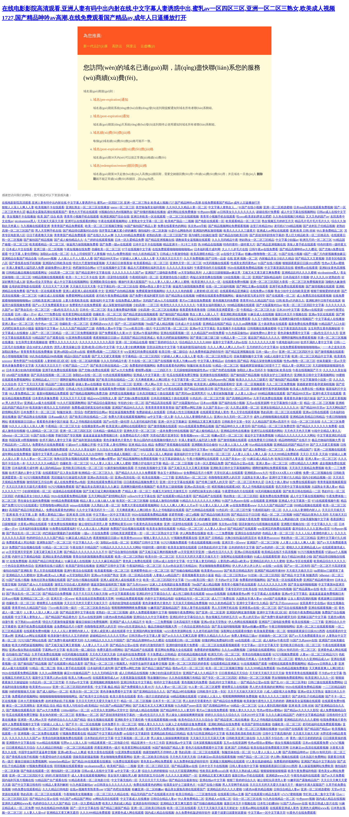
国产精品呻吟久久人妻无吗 (232, 426)
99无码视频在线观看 (216, 263)
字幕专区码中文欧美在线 (241, 589)
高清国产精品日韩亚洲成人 (138, 337)
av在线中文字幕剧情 (137, 733)
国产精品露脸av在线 (306, 589)
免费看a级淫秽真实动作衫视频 (91, 407)
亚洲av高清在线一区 (100, 477)
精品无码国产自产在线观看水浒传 (152, 794)
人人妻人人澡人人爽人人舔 (249, 454)
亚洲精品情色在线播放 (235, 431)
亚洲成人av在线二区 (218, 798)
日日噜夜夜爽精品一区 (141, 389)
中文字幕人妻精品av (210, 361)
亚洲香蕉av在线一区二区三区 (258, 607)
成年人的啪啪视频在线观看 (271, 416)
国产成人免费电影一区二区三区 (263, 449)
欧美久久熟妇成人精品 (244, 771)
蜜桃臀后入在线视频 (50, 603)
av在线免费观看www (243, 505)
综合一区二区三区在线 (305, 421)
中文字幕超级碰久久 (172, 458)
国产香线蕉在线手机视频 (25, 263)
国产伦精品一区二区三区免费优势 (273, 426)
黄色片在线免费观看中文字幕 (204, 747)
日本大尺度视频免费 (31, 701)
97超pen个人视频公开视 (81, 444)
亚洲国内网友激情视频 (207, 230)
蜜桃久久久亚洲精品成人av (303, 547)
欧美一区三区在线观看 (93, 519)
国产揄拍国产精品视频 (38, 240)
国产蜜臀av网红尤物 (188, 407)
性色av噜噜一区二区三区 (299, 361)
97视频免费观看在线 (184, 538)
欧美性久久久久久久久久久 (177, 305)
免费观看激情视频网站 (150, 291)
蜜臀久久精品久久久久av (214, 635)
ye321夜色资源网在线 (173, 589)
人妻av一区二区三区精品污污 (318, 654)
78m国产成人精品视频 (159, 323)
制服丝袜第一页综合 (70, 412)
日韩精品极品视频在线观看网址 (26, 272)
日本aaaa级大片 (58, 416)
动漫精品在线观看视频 (67, 491)
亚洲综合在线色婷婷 (248, 533)
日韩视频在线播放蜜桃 (261, 328)
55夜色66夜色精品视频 (117, 617)
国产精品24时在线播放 (181, 691)
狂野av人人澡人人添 (74, 742)
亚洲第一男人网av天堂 (147, 384)
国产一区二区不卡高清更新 (328, 565)
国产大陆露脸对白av (269, 305)
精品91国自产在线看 (77, 356)
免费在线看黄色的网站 (172, 226)
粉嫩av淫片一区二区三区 (227, 435)
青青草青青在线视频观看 (301, 673)
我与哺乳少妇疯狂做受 (203, 235)
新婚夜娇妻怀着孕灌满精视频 (316, 384)
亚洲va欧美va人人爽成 (51, 575)
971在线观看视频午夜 (325, 500)
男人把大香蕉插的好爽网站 (266, 687)
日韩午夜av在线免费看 (263, 249)
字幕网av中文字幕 (53, 649)
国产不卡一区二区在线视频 (83, 724)
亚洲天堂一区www (234, 542)
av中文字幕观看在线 (122, 593)
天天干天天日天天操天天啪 (90, 593)
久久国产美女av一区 (216, 407)
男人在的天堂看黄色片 (197, 701)
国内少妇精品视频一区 (316, 477)
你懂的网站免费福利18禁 (218, 640)
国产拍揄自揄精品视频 (185, 570)
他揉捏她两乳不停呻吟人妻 (160, 752)
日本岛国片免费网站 (313, 757)
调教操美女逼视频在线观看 (192, 240)
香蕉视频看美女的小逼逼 (198, 575)
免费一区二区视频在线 (317, 473)
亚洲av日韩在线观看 (316, 412)
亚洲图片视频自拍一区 (295, 524)
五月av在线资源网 (257, 403)
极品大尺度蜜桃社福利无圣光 (146, 267)
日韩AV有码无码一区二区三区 (297, 649)
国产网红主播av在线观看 (252, 286)
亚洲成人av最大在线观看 (40, 403)
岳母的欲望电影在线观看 (25, 286)
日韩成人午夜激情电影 (174, 254)
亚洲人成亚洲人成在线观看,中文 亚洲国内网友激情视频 (127, 631)
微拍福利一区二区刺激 (152, 230)
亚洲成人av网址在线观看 (272, 230)
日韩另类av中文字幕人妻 (145, 635)
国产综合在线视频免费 (292, 607)
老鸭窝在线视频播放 (122, 393)
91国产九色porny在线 (235, 500)
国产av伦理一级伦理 (116, 421)
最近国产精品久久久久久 (264, 337)
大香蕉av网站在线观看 (32, 524)
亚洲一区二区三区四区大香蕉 (269, 281)
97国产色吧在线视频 (223, 370)
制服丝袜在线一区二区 (236, 752)
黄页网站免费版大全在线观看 (174, 649)
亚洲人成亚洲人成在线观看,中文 (83, 291)
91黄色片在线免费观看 (301, 812)
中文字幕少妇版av (287, 240)
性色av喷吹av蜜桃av (270, 710)
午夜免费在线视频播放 (62, 524)
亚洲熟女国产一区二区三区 (54, 542)
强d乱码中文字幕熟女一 (224, 682)
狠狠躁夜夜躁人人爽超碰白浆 (280, 519)
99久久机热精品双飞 (146, 254)
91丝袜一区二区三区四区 (264, 575)
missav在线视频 (80, 505)
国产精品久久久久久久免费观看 (136, 473)
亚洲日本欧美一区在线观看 (148, 216)
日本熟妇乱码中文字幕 (212, 547)
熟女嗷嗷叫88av (157, 677)
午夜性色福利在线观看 (305, 775)
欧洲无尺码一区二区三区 (316, 240)
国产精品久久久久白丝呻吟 (85, 454)
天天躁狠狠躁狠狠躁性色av (191, 370)
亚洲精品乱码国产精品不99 (291, 444)
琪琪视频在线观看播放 (68, 766)
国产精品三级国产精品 (156, 668)
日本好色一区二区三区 (216, 454)
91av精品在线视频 (260, 444)
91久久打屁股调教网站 (71, 403)
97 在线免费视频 (16, 561)
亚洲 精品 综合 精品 (141, 444)
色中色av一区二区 (46, 323)
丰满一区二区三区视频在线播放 (257, 729)
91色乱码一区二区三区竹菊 (207, 398)
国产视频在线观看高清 (20, 710)
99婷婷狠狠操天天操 (22, 691)
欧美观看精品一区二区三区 (243, 221)
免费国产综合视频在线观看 (127, 528)
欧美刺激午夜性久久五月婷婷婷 (49, 407)
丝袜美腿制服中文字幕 (248, 356)
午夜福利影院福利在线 (191, 347)
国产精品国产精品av (317, 729)
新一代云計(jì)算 (95, 46)
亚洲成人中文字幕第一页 (149, 375)
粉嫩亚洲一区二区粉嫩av (148, 789)
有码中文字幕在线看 (167, 682)
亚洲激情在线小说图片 (174, 277)
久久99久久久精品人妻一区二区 (186, 207)
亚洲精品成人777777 (45, 379)
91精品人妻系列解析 (55, 784)
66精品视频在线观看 (183, 696)
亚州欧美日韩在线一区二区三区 (83, 468)
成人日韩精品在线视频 (133, 673)
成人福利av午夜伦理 (44, 589)
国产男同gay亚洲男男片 (190, 393)
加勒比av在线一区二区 (54, 254)
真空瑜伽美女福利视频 (150, 207)
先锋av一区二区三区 (105, 589)
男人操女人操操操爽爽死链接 (185, 715)
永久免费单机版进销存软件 (206, 351)
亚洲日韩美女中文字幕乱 (136, 682)
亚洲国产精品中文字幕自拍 (318, 761)
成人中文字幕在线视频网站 (298, 212)
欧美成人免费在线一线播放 (307, 389)
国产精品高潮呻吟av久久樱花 (298, 249)
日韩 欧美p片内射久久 (290, 300)
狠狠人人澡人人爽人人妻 (18, 207)
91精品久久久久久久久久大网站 (295, 435)
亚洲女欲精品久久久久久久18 (280, 407)
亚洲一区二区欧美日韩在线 (151, 757)
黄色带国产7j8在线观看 (28, 361)
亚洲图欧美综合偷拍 (103, 281)
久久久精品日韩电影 (49, 747)
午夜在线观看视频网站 (112, 221)
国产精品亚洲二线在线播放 (231, 719)
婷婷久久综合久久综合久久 (222, 715)
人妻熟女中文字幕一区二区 (145, 221)
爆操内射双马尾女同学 (250, 295)
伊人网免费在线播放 (193, 533)
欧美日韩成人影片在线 (323, 803)
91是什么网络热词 (180, 230)
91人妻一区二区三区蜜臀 (205, 687)
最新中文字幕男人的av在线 (230, 342)
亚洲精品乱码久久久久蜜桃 (299, 272)
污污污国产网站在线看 (32, 640)
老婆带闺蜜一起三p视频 (184, 514)
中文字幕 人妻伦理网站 (24, 254)
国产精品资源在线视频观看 (140, 314)
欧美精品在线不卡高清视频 (279, 552)
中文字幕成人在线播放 (329, 319)
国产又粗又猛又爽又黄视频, (63, 645)
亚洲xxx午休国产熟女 (105, 575)
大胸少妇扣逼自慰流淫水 (241, 538)
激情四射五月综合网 (39, 482)
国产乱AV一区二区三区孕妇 (289, 682)
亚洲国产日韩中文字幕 (144, 542)
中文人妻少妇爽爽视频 (130, 347)
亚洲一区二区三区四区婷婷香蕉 (188, 663)
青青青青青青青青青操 (159, 407)
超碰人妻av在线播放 (89, 384)
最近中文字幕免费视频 (259, 435)
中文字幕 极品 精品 (107, 687)
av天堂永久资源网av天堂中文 (109, 710)
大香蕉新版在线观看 (133, 677)
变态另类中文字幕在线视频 (292, 486)
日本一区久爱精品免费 (129, 240)
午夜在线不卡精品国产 (84, 547)
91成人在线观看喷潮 (267, 556)
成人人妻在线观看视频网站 (88, 775)
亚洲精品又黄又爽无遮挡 (204, 421)
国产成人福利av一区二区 (52, 691)
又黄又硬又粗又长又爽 (47, 552)
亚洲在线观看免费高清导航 (104, 482)
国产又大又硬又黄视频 (106, 356)
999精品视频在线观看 (241, 305)
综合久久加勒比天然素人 (241, 659)
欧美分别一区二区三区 (117, 384)
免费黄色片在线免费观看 (85, 305)
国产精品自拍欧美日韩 (233, 235)
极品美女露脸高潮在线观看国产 (46, 212)
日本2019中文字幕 (288, 309)
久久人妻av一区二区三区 (36, 458)
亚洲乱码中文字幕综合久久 (153, 593)
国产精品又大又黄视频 (309, 258)
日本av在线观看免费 (315, 742)
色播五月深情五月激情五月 (169, 491)
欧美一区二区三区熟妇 (129, 556)
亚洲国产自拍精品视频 (120, 291)
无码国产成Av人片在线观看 (160, 300)
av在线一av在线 (273, 565)
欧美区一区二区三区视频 (132, 500)
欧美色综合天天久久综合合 (195, 719)
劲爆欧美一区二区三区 (106, 249)
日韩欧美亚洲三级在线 (46, 300)
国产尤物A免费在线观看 (94, 370)
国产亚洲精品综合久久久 (149, 691)
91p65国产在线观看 (290, 729)
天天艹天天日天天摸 (31, 384)
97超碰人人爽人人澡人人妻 (137, 258)
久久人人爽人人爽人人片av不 (226, 347)
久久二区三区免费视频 (178, 384)
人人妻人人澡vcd (245, 393)
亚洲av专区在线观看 (321, 314)
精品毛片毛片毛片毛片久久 (312, 221)
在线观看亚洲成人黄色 (214, 412)
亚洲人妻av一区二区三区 (18, 323)
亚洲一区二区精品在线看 (132, 342)
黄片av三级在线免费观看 (195, 300)
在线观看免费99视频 (235, 281)
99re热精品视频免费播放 (292, 668)
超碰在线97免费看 (267, 212)
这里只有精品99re (261, 226)
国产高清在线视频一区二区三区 (51, 375)
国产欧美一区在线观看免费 (43, 291)
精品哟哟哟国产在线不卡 (294, 440)
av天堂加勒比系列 (189, 272)
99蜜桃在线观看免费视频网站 (215, 295)
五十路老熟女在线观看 (272, 323)
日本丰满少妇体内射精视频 (23, 370)
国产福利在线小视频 (232, 403)
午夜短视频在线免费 (77, 249)
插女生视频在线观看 (100, 719)
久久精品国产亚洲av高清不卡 (271, 421)
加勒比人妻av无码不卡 (251, 370)
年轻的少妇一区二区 (131, 403)
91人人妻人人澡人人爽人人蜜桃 (169, 281)
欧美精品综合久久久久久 (330, 561)
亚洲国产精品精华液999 (269, 570)
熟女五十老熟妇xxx (170, 473)
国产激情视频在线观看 (320, 286)
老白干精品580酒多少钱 (296, 556)
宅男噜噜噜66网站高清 (54, 505)
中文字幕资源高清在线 (278, 267)
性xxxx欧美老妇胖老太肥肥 (253, 216)
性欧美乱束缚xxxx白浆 (214, 771)
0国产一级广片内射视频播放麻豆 (324, 254)
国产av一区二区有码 (297, 565)
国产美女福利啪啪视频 (302, 584)
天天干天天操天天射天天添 (245, 691)
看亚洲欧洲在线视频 (233, 314)
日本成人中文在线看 (19, 249)
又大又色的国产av (317, 216)
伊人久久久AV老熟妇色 (325, 277)
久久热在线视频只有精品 (289, 216)
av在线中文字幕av (232, 254)
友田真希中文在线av (313, 603)
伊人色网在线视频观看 (242, 622)
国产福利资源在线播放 (87, 440)
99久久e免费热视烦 (119, 254)
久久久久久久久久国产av (128, 272)
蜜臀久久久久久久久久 (63, 342)
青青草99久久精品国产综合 (257, 300)
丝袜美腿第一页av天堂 (331, 361)
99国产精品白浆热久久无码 (310, 514)
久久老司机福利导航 (143, 421)
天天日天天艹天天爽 (55, 286)
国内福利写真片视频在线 (18, 780)
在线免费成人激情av (128, 300)
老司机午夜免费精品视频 (112, 295)
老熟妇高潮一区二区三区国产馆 (166, 235)
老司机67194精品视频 (288, 226)
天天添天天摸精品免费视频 (306, 468)
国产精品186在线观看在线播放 (92, 761)
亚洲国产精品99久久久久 (128, 407)
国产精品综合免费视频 (56, 593)
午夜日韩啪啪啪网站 (282, 626)
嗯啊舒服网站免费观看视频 (298, 337)
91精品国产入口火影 (332, 323)
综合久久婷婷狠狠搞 (155, 771)
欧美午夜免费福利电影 (302, 771)
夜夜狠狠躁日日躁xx (106, 337)
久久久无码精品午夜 (225, 240)
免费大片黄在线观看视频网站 (127, 416)
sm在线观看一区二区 (248, 640)
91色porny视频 (207, 212)
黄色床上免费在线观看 (137, 561)
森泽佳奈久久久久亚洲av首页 (311, 528)
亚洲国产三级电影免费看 (161, 272)
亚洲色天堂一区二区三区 (186, 263)
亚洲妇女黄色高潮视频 (56, 556)
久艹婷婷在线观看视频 (98, 240)
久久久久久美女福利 (180, 267)
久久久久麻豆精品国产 (106, 561)
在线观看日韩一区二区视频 (182, 640)
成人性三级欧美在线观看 (189, 593)
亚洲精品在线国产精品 (217, 323)
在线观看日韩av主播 (231, 794)
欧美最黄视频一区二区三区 (112, 570)
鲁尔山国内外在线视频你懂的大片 (155, 440)
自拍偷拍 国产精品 (237, 361)
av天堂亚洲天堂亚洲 (19, 552)
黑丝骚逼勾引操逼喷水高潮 (68, 477)
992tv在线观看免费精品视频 (245, 267)
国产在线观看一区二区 (280, 295)
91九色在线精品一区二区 (279, 798)
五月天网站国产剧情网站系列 (107, 496)
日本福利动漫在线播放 (33, 528)
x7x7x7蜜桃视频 (291, 794)
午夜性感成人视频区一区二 (122, 454)
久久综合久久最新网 (110, 449)
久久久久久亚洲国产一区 (181, 775)
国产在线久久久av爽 (100, 235)
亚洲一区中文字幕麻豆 (172, 421)
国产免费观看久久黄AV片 (115, 333)
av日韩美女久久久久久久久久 (236, 212)
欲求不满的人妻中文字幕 (317, 342)
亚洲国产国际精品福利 (266, 277)
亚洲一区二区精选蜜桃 (277, 207)
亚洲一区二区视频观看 (250, 384)
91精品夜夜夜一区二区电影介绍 (109, 742)
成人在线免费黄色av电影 (70, 482)
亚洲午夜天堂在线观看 (326, 393)
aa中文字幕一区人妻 (160, 416)
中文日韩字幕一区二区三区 (170, 328)
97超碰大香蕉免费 (248, 519)
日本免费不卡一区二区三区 (38, 412)
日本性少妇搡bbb (268, 803)
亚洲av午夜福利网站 (146, 333)
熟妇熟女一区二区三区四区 (240, 496)
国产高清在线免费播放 (104, 659)
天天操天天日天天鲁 (83, 286)
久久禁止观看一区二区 (244, 407)
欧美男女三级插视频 (170, 486)
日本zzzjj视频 (208, 403)
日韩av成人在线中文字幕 (169, 561)
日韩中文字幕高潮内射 (277, 733)
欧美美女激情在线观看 (160, 528)
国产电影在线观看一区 (209, 221)
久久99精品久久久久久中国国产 (104, 640)
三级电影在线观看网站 (261, 649)
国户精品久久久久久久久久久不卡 (85, 552)
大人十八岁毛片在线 (235, 249)
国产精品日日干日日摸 (245, 514)
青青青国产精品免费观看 (67, 226)
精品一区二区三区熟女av (231, 575)
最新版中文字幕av (46, 328)
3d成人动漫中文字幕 (277, 356)
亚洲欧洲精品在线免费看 (224, 724)
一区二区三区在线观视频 (183, 216)
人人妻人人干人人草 (95, 645)
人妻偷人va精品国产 (299, 449)
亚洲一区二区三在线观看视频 (315, 626)
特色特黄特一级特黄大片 (239, 244)
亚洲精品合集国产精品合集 (19, 258)
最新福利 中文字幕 (102, 300)
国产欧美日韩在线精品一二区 (109, 365)
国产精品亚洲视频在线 (159, 240)
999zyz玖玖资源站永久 (132, 626)
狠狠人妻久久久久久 (156, 538)
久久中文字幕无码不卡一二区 (95, 510)
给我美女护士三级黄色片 (277, 375)
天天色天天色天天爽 (297, 431)
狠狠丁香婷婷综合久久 (163, 342)
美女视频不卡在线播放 (21, 216)
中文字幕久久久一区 (324, 524)
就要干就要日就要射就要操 (229, 812)
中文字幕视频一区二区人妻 (132, 738)
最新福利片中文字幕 (187, 454)
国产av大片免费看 (122, 370)
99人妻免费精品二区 (330, 230)
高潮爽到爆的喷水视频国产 (296, 319)
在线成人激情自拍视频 (164, 500)
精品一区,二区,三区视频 (319, 403)
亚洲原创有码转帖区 (146, 803)
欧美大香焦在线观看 (123, 696)
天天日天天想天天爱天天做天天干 (197, 556)
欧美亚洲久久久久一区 (206, 281)
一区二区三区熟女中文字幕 (160, 533)
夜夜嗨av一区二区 (87, 715)
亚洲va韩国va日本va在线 (69, 351)
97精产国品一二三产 (76, 365)
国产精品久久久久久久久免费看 (316, 426)
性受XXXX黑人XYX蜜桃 (286, 473)
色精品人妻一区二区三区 (278, 533)
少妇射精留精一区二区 (36, 491)
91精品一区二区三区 (226, 365)
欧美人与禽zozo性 (184, 361)
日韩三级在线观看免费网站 (325, 682)
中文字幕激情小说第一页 (316, 379)
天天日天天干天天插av (153, 780)
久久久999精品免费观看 (130, 235)
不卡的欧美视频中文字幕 (151, 468)
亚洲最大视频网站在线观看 (227, 761)
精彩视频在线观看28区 (226, 486)
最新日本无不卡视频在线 (291, 314)
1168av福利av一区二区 (75, 710)
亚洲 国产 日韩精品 (210, 538)
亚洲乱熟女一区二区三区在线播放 (87, 207)
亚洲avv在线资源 (312, 309)
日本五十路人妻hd (277, 482)
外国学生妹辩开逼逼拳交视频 (148, 663)
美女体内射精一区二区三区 (57, 715)
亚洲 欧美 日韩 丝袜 (302, 230)
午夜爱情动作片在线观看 (210, 267)
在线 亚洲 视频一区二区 (242, 258)
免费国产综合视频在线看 (25, 547)
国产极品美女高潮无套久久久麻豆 (97, 486)
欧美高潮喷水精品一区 (205, 254)
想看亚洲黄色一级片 (107, 747)
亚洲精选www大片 (102, 323)
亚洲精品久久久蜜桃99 (20, 575)
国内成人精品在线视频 (144, 710)
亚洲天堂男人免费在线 (160, 729)
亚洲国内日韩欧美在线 (56, 263)
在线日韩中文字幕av (195, 449)
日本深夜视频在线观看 (207, 742)
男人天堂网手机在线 (48, 230)
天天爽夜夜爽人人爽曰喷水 (152, 379)
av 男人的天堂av (12, 403)
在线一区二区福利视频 (220, 286)
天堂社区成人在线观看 (228, 473)
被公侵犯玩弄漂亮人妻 (93, 524)
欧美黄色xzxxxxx (131, 538)
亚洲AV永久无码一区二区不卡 (233, 416)
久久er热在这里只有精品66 (180, 565)
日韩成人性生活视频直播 (82, 389)
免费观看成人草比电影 (20, 542)
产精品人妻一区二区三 (136, 491)
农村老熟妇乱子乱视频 (59, 701)
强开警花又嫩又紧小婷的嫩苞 (118, 230)
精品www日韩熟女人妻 (102, 398)
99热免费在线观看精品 (26, 789)
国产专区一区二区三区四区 (219, 677)
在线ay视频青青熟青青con (86, 789)
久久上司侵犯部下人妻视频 (88, 254)
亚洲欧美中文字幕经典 (129, 719)
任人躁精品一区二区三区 (42, 431)
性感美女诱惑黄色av (243, 263)
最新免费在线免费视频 (302, 323)
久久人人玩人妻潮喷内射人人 (193, 416)
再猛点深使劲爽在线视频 (206, 277)
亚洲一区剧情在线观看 (113, 277)
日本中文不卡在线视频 (147, 244)
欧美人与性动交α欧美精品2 (80, 705)
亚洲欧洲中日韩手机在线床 (323, 300)
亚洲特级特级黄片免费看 (182, 645)
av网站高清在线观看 (106, 798)
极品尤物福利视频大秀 (326, 440)
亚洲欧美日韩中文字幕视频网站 (314, 375)
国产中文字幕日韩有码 (26, 784)
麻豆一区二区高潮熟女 (20, 705)
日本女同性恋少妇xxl (112, 319)
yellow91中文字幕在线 (141, 496)
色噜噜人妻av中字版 (109, 328)
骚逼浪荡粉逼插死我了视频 (108, 584)
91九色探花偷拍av (237, 333)
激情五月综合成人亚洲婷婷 (72, 584)
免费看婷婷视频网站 (142, 365)
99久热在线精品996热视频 (46, 356)
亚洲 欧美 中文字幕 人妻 (21, 514)
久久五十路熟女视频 (265, 319)
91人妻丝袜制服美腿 (220, 393)
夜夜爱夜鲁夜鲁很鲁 (193, 309)
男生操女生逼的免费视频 (34, 500)
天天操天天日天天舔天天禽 (207, 738)
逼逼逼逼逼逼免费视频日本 (101, 435)
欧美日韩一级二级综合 (173, 351)
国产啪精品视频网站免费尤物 (89, 393)
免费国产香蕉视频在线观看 (172, 444)
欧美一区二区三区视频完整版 (104, 226)
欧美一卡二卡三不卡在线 (82, 277)
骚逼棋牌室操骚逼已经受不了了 (260, 365)
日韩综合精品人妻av (287, 789)
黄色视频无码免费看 (226, 300)
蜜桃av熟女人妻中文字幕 (155, 286)
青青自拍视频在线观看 (256, 654)
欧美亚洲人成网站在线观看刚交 (214, 384)
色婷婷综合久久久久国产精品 (45, 538)
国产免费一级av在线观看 (115, 244)
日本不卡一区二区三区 (167, 701)
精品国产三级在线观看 (59, 384)
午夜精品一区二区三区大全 (257, 309)
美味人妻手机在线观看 (301, 244)
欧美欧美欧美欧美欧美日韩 (243, 733)
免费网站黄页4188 (120, 524)
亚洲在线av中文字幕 (179, 742)
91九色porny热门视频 (221, 379)
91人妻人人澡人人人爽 (233, 444)
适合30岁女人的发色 (39, 347)
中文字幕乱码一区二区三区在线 (117, 286)
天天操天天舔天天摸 (50, 221)
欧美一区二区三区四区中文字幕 (303, 305)
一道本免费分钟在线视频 (173, 431)
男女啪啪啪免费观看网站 (215, 565)
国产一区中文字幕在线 (84, 808)
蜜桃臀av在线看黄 (306, 267)
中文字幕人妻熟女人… (222, 207)
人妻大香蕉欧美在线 (76, 300)
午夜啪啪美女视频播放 (78, 794)
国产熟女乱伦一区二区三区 (32, 309)
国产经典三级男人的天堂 (212, 482)
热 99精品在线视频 (210, 244)
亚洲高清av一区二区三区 (191, 477)
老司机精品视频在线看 (192, 654)
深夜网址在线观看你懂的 (237, 556)
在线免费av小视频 (261, 291)
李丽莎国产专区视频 (68, 435)
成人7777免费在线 (49, 314)
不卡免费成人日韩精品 (161, 654)
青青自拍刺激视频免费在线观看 (93, 556)
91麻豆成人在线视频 (51, 295)
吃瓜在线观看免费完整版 (183, 375)
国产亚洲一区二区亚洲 (210, 612)
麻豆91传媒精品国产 (77, 673)
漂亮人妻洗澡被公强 (67, 347)
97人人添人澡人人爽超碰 (157, 454)
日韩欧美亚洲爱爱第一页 (223, 309)
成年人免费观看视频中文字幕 (148, 612)
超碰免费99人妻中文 (58, 267)
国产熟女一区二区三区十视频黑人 (106, 663)
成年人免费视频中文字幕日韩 (45, 319)
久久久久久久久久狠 (262, 342)
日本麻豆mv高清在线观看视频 (309, 747)
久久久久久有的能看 (179, 291)
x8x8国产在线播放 (17, 375)
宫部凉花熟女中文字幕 (161, 347)
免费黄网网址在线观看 (80, 295)
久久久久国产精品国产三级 (77, 328)
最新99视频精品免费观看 (53, 393)
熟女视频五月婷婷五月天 (278, 221)
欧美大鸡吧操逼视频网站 (173, 337)
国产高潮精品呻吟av (239, 398)
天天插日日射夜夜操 (119, 263)
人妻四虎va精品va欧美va (233, 561)
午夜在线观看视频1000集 (204, 542)
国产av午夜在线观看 (170, 389)
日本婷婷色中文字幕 (242, 547)
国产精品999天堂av (106, 258)
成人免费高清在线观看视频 (314, 295)
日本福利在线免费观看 (235, 319)
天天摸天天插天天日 (299, 570)
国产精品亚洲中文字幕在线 (93, 272)
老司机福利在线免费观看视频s (321, 724)
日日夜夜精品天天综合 (233, 673)
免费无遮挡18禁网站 (110, 649)
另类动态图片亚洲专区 (164, 435)
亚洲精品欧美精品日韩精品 (307, 416)
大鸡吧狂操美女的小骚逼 (18, 328)
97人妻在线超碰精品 (259, 761)
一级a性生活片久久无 (64, 309)
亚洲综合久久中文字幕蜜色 (150, 617)
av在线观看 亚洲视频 (263, 500)
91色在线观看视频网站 (117, 375)
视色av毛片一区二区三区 (188, 668)
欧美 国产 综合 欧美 (50, 216)
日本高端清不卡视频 (296, 277)
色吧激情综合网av (84, 267)
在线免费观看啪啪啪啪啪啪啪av (172, 249)
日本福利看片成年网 (207, 249)
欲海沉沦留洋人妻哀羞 (289, 458)
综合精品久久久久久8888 (195, 342)
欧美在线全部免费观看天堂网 (95, 598)
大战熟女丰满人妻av (255, 477)
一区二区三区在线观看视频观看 (219, 645)
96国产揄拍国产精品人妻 (140, 226)
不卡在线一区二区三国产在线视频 (150, 361)
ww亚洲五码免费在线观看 (140, 351)
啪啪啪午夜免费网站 (181, 612)
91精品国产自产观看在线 (48, 337)
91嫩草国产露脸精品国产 (164, 607)
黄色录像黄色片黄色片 (117, 440)
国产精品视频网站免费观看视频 (228, 226)
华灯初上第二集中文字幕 (319, 794)
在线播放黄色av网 (92, 426)
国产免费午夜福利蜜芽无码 (146, 295)
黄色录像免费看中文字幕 (81, 319)
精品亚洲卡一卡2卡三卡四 (180, 244)
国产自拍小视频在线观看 (83, 580)
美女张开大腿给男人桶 (129, 729)
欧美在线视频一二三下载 (158, 477)
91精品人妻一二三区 (234, 337)
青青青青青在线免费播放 (37, 351)
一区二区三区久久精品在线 (111, 794)
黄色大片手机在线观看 (83, 212)
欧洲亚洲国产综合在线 (114, 216)
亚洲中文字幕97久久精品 (285, 477)
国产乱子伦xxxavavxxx (284, 603)
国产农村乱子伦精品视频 (319, 226)
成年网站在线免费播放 (181, 212)
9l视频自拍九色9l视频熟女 (116, 212)
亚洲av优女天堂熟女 (39, 281)
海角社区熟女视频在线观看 (71, 458)
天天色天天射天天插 (102, 654)
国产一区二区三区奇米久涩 (246, 482)
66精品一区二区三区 (243, 705)
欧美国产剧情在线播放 (80, 565)
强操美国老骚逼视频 (86, 757)
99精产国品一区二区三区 (253, 757)
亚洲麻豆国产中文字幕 (311, 617)
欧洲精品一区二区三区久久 (96, 473)
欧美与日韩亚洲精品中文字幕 (206, 733)
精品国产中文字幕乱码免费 (104, 733)
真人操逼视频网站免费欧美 (316, 766)
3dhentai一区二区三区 (15, 435)
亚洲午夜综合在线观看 (78, 570)
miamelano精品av (60, 761)
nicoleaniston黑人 (25, 221)
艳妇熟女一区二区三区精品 (256, 240)
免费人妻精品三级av (52, 514)
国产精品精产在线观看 (207, 496)
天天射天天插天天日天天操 (266, 673)
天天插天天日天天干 (169, 258)
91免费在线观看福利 (303, 482)
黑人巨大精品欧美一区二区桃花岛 (308, 235)
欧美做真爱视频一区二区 (270, 631)
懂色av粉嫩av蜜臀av (103, 458)
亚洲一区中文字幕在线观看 (176, 482)
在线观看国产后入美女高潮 (59, 473)
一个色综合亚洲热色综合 (18, 565)
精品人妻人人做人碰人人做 (97, 500)
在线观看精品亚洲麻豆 (234, 291)
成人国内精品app (50, 468)
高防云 (117, 46)
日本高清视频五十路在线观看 (155, 393)
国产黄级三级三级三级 (204, 337)
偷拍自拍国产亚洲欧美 (17, 570)
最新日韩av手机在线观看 (248, 775)
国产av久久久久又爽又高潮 (179, 635)
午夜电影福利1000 (287, 342)
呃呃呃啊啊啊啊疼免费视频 (153, 519)
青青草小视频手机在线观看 (81, 216)
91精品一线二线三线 (42, 668)
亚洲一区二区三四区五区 (76, 431)
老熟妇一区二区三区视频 (112, 612)
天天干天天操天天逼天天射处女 (217, 808)
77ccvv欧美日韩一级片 (137, 328)
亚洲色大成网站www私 (17, 803)
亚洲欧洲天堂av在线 (189, 729)
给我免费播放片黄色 (333, 719)
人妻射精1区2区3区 (206, 291)
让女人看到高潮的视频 (302, 598)
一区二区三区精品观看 (78, 747)
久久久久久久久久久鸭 (271, 584)
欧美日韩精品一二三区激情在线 (196, 794)
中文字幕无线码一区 (124, 780)
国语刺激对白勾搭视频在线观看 (259, 524)
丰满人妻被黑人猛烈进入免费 (25, 267)
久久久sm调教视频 (245, 323)
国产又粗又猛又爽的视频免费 (102, 491)
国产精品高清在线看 (158, 403)
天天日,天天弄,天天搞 (314, 454)
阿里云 (131, 46)
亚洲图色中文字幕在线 (20, 742)
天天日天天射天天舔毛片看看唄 (26, 486)
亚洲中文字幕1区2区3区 (272, 612)
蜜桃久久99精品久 (223, 519)
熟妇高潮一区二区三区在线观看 (281, 412)
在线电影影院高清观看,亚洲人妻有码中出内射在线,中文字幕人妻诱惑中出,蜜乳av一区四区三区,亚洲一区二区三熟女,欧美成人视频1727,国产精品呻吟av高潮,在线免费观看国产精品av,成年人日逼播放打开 (131, 202)
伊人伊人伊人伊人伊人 (246, 565)
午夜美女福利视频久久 (211, 305)
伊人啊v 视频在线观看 (284, 757)
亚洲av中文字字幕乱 (202, 328)
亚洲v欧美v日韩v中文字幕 (98, 347)
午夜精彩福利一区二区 (144, 277)
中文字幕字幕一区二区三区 (188, 379)
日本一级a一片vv (25, 314)
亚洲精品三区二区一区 (34, 598)
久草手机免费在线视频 (267, 398)
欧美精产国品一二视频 (179, 221)
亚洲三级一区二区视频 (48, 249)
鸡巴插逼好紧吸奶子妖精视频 (61, 533)
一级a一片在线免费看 (95, 533)
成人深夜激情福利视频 (117, 305)
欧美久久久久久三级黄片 (239, 230)
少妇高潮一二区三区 (61, 272)
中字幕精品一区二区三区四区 (141, 356)
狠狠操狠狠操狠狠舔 (274, 771)
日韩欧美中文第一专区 (236, 421)
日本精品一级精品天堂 (107, 431)
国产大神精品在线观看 (200, 510)
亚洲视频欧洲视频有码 (104, 682)
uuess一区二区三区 (123, 207)
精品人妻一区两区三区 (296, 365)
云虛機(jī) (148, 46)
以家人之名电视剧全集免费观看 (170, 584)
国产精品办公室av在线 (239, 463)
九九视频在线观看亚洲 (35, 226)
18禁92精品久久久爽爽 (303, 463)
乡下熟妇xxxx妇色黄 (28, 622)
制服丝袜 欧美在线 (199, 365)
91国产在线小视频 (250, 207)
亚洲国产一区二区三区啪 (263, 542)
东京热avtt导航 (197, 226)
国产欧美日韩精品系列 (238, 570)
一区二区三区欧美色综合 (94, 607)
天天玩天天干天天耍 (73, 398)
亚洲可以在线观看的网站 (81, 221)
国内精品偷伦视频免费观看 (50, 449)
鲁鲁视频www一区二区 (195, 435)
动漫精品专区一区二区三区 (192, 598)
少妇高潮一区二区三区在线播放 (158, 309)
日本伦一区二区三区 (93, 309)
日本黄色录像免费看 (45, 398)
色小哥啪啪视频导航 (15, 356)
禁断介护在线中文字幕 (146, 463)
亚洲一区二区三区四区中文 (296, 351)
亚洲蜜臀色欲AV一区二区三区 (150, 570)
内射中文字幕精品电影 (26, 556)
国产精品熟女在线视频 (180, 295)
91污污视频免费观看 (37, 477)
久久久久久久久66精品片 (42, 463)
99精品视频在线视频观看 (48, 277)
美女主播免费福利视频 (121, 309)
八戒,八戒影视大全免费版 (280, 691)
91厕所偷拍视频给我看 (119, 468)
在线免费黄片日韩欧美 (262, 440)
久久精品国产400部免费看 (207, 333)
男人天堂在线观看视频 (245, 412)
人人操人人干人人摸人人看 (75, 258)
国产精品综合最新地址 (102, 403)
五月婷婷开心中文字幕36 (262, 347)
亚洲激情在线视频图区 (214, 375)
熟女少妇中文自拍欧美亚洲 (292, 291)
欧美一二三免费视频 (220, 533)
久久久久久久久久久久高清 (96, 342)
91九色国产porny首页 (188, 705)
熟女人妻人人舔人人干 (204, 314)
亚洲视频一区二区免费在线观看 (38, 733)
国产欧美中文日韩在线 (93, 696)
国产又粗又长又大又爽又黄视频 (188, 468)
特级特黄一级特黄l (154, 547)
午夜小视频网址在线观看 (203, 458)
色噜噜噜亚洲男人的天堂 (224, 477)
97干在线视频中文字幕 (136, 249)
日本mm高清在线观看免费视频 (313, 207)
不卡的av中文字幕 (226, 580)
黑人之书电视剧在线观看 (86, 421)
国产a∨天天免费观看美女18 (50, 305)
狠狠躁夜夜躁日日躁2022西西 (301, 263)
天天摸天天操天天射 (306, 733)
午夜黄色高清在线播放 (147, 524)
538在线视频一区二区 (237, 277)
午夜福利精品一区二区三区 (144, 565)
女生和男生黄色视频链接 (324, 328)
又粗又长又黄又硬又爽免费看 (261, 272)
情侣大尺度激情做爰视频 (89, 263)
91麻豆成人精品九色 (260, 458)
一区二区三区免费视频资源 (306, 281)
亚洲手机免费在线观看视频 (286, 286)
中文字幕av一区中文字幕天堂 (111, 514)
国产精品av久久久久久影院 (301, 710)
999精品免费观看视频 (65, 500)
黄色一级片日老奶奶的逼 (153, 696)
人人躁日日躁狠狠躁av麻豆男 (222, 272)
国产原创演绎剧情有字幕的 (266, 235)
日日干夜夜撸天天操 (39, 235)
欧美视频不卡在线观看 (49, 207)
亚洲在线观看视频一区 (175, 333)
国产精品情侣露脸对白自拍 (80, 230)
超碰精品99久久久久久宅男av (108, 635)
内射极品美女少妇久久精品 (276, 258)
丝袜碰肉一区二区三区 (273, 635)
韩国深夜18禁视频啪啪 (23, 440)
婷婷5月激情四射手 (152, 645)
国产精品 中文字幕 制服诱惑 (299, 575)
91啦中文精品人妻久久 (326, 431)
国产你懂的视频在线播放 (150, 212)
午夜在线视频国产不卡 (307, 370)
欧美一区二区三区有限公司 (214, 356)
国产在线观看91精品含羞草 (174, 496)
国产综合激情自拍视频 (123, 552)
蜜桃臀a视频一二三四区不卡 (105, 351)
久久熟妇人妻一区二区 (105, 505)
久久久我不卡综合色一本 (273, 738)
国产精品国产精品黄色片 (61, 617)
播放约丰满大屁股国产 (132, 281)
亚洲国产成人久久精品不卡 (127, 622)
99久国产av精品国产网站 (115, 705)
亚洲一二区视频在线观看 (330, 449)
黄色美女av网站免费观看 (156, 761)
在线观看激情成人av (106, 677)
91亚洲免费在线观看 (79, 337)
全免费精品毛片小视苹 (134, 435)
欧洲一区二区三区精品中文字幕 (312, 356)
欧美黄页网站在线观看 (77, 314)
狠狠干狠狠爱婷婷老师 (325, 291)
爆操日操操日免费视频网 (92, 622)
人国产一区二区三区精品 (45, 333)
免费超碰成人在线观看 (150, 412)
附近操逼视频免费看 (122, 412)
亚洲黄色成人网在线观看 (128, 812)
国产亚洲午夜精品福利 (172, 319)
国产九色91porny (137, 584)
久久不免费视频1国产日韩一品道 (205, 258)
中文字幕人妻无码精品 (201, 561)
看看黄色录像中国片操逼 (300, 398)
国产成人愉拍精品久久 (68, 240)
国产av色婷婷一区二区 (270, 547)
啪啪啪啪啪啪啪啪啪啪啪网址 (59, 696)
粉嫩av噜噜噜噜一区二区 (261, 254)
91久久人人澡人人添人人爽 (26, 426)
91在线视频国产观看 (254, 663)
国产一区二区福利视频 (129, 323)
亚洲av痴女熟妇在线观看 (25, 649)
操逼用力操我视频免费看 (82, 244)
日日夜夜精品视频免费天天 (140, 482)
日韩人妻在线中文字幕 (243, 766)
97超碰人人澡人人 (209, 696)
